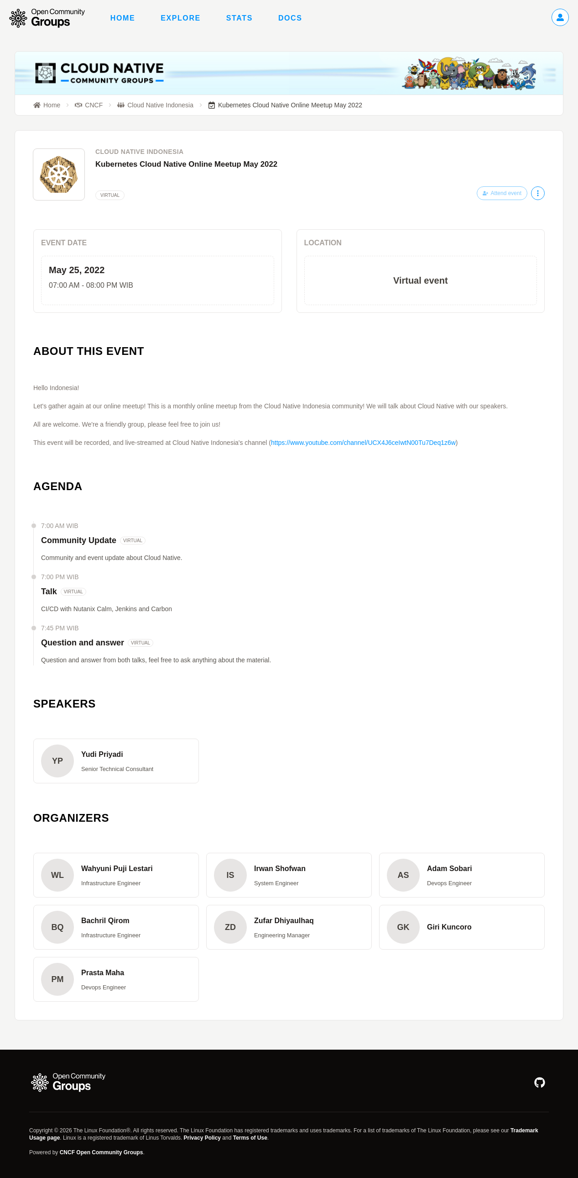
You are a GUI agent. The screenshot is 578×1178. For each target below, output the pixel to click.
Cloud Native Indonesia (139, 151)
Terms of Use (250, 1138)
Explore (181, 18)
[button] (116, 761)
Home (122, 18)
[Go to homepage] (51, 18)
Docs (290, 18)
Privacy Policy (202, 1138)
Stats (239, 18)
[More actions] (538, 193)
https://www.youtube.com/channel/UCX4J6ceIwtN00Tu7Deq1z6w (363, 442)
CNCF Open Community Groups (101, 1152)
